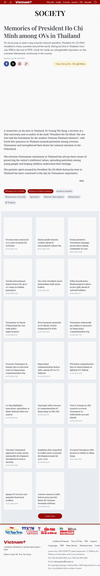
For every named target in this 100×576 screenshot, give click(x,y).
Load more (50, 516)
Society (50, 13)
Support (93, 541)
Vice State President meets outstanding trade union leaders (50, 284)
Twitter (13, 63)
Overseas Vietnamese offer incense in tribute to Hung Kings (82, 452)
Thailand (10, 202)
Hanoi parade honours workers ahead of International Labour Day (49, 242)
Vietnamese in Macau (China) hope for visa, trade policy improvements (15, 327)
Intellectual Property (61, 541)
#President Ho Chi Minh (14, 191)
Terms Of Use (76, 541)
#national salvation (64, 191)
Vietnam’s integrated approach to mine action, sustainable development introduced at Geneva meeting (17, 455)
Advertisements (86, 545)
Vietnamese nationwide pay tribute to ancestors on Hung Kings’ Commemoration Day (81, 327)
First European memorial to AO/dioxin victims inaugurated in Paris (49, 325)
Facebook (6, 63)
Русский (88, 2)
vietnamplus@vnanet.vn (63, 561)
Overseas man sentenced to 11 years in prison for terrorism (17, 242)
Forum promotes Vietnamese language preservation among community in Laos (79, 244)
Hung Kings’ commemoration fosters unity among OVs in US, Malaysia (49, 368)
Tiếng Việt (50, 2)
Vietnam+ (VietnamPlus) (23, 2)
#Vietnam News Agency (54, 196)
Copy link (26, 63)
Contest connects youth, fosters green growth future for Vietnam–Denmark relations (49, 499)
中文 (81, 2)
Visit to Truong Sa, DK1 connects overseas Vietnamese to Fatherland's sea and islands (80, 411)
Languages (52, 545)
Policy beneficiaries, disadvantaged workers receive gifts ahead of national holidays (80, 285)
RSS (86, 541)
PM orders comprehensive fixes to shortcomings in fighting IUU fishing (82, 367)
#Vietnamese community (15, 196)
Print (19, 63)
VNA (62, 545)
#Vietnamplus (74, 196)
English (58, 2)
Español (75, 2)
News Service (71, 545)
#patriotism (34, 196)
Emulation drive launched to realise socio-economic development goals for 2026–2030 (50, 454)
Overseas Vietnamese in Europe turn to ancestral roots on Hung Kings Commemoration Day (17, 368)
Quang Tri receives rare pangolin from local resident (16, 497)
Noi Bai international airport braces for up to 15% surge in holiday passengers (16, 285)
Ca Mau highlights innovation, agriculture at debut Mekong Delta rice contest (17, 410)
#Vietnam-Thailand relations (40, 191)
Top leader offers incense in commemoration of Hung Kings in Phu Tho (49, 408)
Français (66, 2)
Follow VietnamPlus (63, 64)
